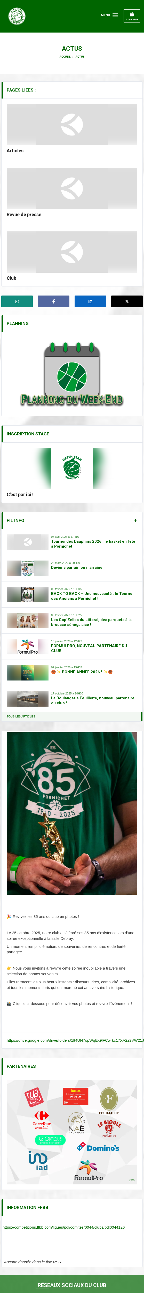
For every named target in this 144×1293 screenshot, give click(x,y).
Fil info (15, 520)
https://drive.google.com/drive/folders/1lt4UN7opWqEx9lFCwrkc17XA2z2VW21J (75, 1040)
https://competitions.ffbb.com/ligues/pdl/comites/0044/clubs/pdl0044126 (64, 1227)
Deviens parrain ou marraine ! (78, 567)
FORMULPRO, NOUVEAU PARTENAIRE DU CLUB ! (89, 648)
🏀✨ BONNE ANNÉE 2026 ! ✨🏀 (82, 672)
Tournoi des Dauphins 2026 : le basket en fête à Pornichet (93, 544)
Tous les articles (21, 716)
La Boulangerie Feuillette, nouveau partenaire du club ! (92, 701)
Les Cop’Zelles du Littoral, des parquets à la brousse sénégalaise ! (91, 622)
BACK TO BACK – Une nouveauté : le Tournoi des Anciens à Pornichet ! (92, 596)
